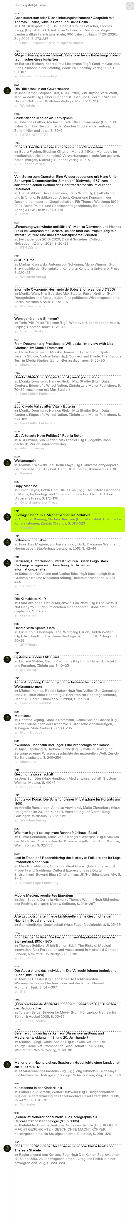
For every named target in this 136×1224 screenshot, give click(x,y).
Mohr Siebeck (31, 733)
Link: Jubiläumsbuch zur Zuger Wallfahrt (51, 43)
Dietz (24, 214)
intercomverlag (32, 448)
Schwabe (27, 1104)
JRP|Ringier (29, 645)
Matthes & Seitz (32, 306)
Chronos (27, 528)
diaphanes (28, 365)
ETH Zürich (29, 248)
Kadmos (26, 473)
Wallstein (27, 106)
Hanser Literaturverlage (39, 76)
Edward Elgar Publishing (39, 883)
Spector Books (32, 331)
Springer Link (30, 787)
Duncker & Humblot (35, 703)
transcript (28, 586)
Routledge (28, 958)
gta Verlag (28, 670)
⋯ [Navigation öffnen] (130, 6)
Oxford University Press (38, 502)
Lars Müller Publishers (37, 394)
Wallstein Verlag (33, 277)
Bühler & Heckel (33, 1021)
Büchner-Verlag (32, 164)
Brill (23, 992)
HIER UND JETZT (34, 135)
